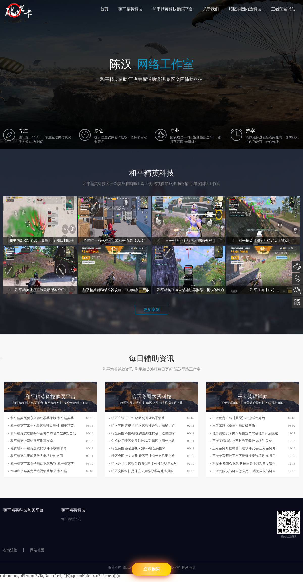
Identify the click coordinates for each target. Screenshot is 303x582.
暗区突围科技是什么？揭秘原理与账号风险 (142, 471)
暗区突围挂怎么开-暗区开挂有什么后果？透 (143, 456)
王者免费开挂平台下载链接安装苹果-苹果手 (244, 456)
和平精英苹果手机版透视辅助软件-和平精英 (42, 425)
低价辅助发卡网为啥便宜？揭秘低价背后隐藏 (245, 433)
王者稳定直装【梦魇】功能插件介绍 (238, 418)
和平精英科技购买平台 (173, 9)
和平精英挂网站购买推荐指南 (31, 441)
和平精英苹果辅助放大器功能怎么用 (36, 456)
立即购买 (151, 569)
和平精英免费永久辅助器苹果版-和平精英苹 (42, 418)
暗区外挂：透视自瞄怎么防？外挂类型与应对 (144, 463)
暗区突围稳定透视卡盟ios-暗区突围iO (138, 448)
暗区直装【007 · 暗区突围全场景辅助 (138, 418)
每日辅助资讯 (71, 519)
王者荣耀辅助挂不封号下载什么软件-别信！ (244, 441)
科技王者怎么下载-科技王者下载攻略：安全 (244, 463)
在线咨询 (297, 266)
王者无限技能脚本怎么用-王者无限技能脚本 (244, 471)
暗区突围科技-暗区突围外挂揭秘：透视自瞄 (143, 433)
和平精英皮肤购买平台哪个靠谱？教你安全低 (43, 433)
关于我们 (211, 9)
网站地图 (37, 550)
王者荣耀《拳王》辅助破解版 (233, 425)
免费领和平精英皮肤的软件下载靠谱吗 (38, 448)
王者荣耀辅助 (283, 9)
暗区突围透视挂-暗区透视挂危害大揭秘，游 (143, 425)
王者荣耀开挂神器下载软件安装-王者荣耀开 (244, 448)
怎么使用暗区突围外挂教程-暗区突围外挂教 (143, 441)
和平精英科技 (130, 9)
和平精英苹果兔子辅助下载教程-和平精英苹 (42, 463)
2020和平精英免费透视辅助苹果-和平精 (38, 471)
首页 (104, 9)
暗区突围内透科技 (245, 9)
